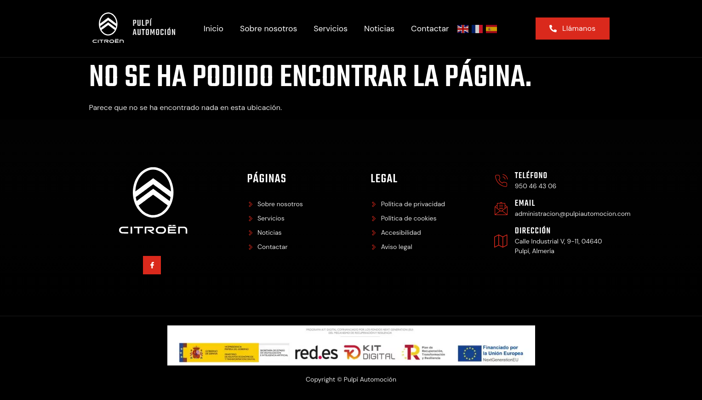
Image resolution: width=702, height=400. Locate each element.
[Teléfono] (501, 181)
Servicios (331, 28)
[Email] (501, 208)
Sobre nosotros (268, 28)
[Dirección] (501, 241)
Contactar (430, 28)
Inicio (213, 28)
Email (525, 203)
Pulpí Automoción (154, 28)
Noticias (379, 28)
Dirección (533, 231)
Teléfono (531, 176)
